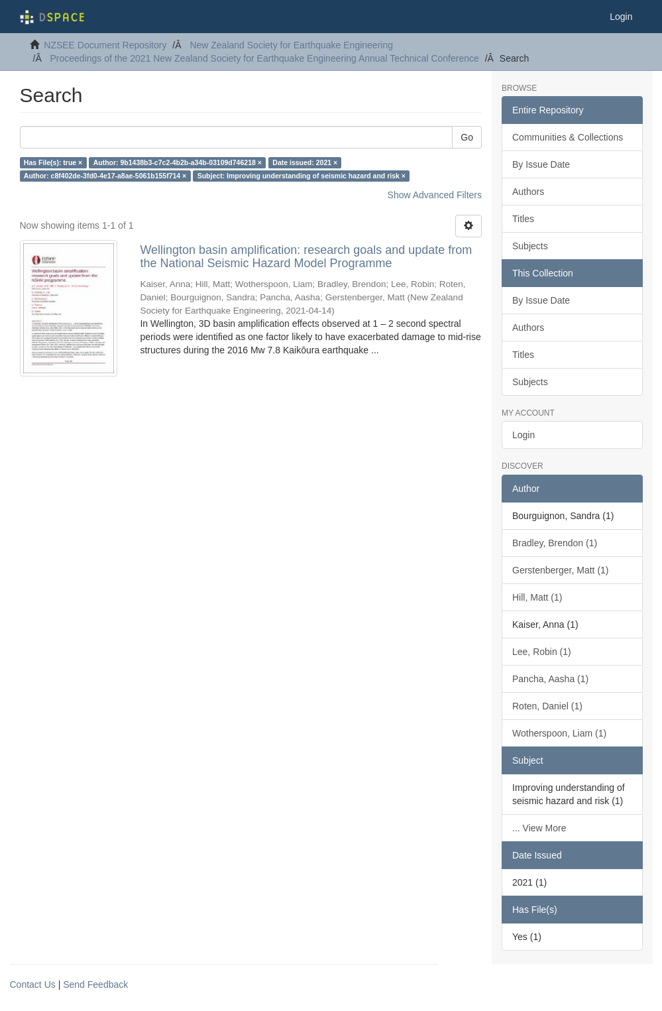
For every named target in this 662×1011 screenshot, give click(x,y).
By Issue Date (541, 164)
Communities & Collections (567, 137)
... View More (539, 828)
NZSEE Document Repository (105, 45)
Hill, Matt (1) (537, 597)
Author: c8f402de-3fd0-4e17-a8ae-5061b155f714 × (105, 176)
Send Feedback (95, 984)
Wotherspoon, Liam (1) (559, 733)
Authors (528, 191)
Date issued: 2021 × (304, 162)
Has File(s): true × (53, 162)
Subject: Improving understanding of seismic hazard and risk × (301, 176)
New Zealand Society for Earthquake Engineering (291, 45)
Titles (523, 218)
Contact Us (33, 984)
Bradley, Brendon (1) (554, 543)
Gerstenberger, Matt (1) (560, 570)
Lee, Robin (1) (541, 651)
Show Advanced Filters (435, 195)
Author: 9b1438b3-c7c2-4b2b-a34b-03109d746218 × (177, 162)
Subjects (530, 246)
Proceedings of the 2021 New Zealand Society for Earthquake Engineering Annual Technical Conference (264, 58)
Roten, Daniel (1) (547, 706)
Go (467, 137)
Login (523, 435)
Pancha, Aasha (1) (550, 679)
